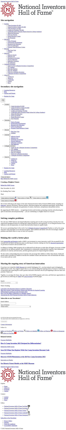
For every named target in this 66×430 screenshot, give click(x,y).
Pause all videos (5, 177)
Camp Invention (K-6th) (14, 25)
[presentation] (14, 312)
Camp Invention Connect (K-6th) (17, 27)
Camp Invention (28, 276)
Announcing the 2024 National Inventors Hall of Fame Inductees (18, 295)
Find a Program (12, 41)
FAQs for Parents (12, 34)
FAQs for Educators (13, 45)
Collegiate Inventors (9, 64)
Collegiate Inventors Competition (17, 73)
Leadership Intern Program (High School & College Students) (25, 31)
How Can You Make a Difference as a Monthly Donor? (16, 293)
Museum (6, 48)
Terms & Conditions (9, 424)
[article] (33, 341)
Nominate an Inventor (14, 58)
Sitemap (6, 422)
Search (2, 281)
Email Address (5, 301)
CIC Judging (11, 67)
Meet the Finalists (12, 69)
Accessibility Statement (10, 425)
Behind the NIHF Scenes (10, 178)
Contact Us (11, 76)
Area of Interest (5, 305)
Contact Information (6, 324)
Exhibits (10, 52)
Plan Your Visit (12, 50)
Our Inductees (11, 62)
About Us (6, 75)
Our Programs (11, 38)
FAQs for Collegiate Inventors (16, 72)
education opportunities (56, 243)
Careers (10, 81)
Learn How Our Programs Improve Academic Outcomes (16, 288)
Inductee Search (12, 55)
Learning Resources (9, 90)
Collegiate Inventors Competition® (37, 228)
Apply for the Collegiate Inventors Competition (21, 66)
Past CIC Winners (12, 70)
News (9, 83)
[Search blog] (8, 283)
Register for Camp (9, 96)
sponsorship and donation (11, 241)
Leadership (11, 80)
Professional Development (15, 42)
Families (6, 24)
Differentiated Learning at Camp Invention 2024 (14, 292)
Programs (6, 389)
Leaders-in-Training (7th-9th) (16, 30)
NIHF (19, 276)
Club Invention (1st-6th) (14, 28)
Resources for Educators (14, 44)
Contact (6, 397)
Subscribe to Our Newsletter (8, 418)
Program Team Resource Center (16, 47)
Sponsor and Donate (9, 93)
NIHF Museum (20, 267)
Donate (6, 398)
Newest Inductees (12, 59)
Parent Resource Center (14, 36)
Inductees (6, 53)
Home (5, 386)
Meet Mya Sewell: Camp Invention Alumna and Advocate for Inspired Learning (23, 290)
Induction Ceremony (13, 61)
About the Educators (13, 33)
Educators (7, 39)
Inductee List (11, 56)
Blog (5, 92)
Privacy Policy (8, 421)
